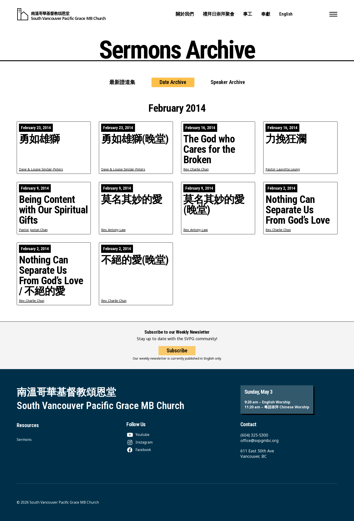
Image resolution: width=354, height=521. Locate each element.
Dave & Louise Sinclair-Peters (41, 169)
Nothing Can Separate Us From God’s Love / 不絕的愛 (51, 275)
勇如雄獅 (39, 139)
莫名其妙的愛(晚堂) (214, 204)
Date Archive (173, 82)
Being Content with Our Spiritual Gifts (53, 210)
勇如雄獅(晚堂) (135, 139)
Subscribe (177, 356)
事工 (247, 14)
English (286, 14)
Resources (28, 425)
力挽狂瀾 (286, 139)
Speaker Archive (228, 82)
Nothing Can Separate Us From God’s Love (298, 210)
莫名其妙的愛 (131, 199)
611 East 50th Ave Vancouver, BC (257, 453)
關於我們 (185, 14)
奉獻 (265, 14)
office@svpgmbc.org (259, 440)
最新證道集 (122, 82)
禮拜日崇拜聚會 (218, 14)
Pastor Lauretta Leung (283, 169)
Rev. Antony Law (113, 230)
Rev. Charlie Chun (196, 169)
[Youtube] (137, 434)
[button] (333, 14)
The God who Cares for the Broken (209, 149)
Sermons (24, 439)
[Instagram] (139, 442)
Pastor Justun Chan (33, 230)
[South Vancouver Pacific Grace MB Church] (61, 14)
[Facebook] (138, 449)
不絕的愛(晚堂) (135, 260)
